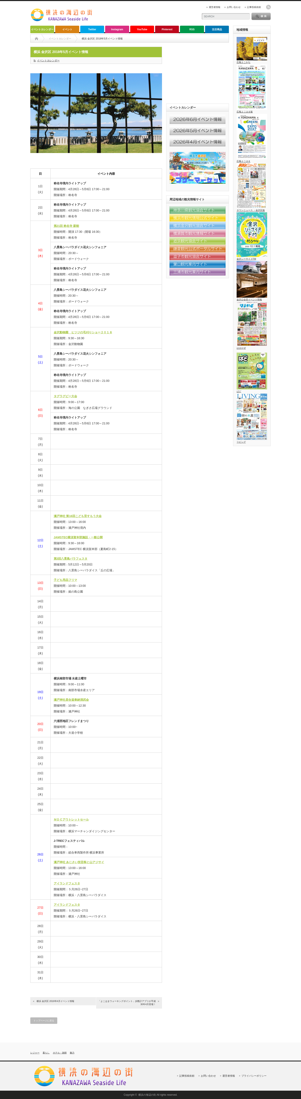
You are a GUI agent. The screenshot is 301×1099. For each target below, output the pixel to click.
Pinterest (167, 29)
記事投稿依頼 (254, 7)
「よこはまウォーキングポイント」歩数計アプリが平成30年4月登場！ (127, 1002)
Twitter (92, 29)
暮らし (46, 1052)
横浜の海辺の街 (147, 1094)
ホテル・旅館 (60, 1052)
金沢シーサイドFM (252, 257)
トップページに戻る (43, 1020)
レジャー (35, 1052)
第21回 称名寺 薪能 (66, 226)
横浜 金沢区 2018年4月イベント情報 (55, 1001)
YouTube (142, 29)
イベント (67, 29)
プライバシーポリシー (254, 1075)
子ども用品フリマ (65, 580)
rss (268, 7)
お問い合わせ (234, 7)
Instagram (117, 29)
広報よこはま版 (252, 110)
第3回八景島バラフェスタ (71, 558)
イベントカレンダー (42, 29)
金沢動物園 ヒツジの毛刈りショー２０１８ (83, 332)
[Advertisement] (146, 13)
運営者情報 (214, 7)
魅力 (72, 1052)
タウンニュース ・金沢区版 (252, 208)
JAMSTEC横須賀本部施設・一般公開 (78, 537)
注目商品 (217, 29)
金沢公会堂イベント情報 (252, 298)
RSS (192, 29)
